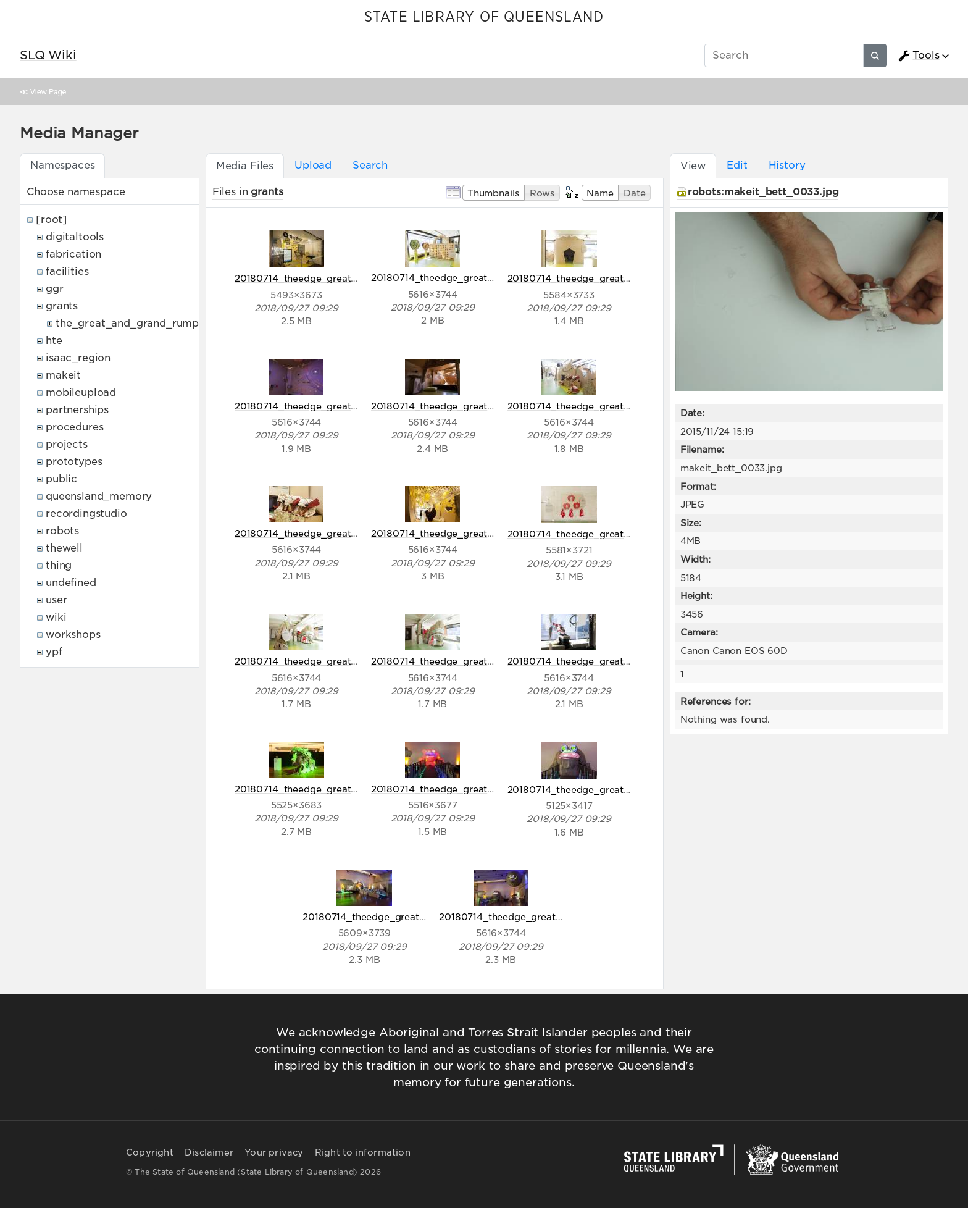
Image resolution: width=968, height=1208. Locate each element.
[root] (51, 219)
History (787, 165)
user (56, 600)
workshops (73, 634)
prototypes (74, 462)
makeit (63, 375)
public (61, 479)
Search (370, 165)
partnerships (77, 410)
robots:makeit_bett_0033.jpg (763, 192)
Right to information (363, 1152)
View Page (48, 91)
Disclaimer (209, 1152)
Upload (313, 165)
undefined (71, 583)
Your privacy (273, 1152)
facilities (67, 271)
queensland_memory (99, 496)
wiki (56, 617)
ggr (55, 289)
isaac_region (78, 358)
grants (62, 306)
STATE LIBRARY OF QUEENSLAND (484, 17)
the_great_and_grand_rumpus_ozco (148, 323)
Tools (918, 55)
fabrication (73, 254)
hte (54, 340)
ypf (54, 652)
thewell (64, 548)
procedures (74, 427)
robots (62, 531)
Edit (737, 165)
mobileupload (81, 392)
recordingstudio (86, 513)
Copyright (149, 1152)
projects (67, 444)
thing (59, 565)
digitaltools (75, 237)
